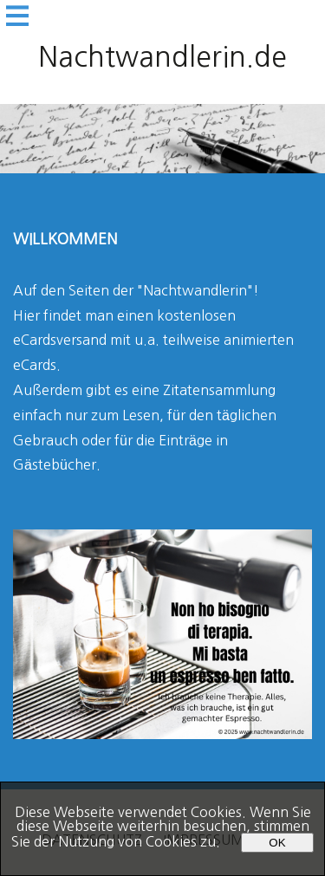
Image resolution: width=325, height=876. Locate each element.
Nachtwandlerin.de (162, 57)
